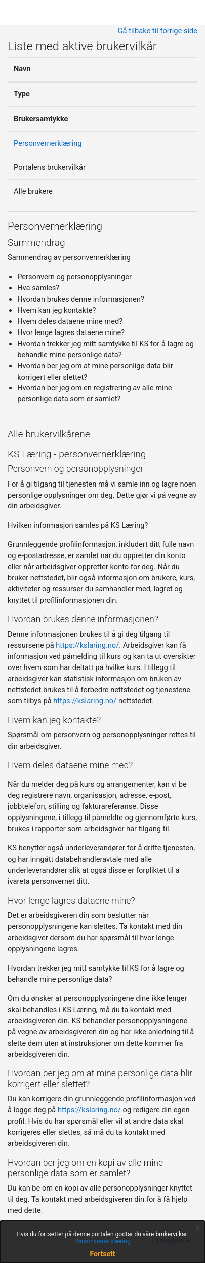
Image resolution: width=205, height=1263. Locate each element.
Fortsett (102, 1254)
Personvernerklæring (47, 143)
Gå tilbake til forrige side (157, 30)
